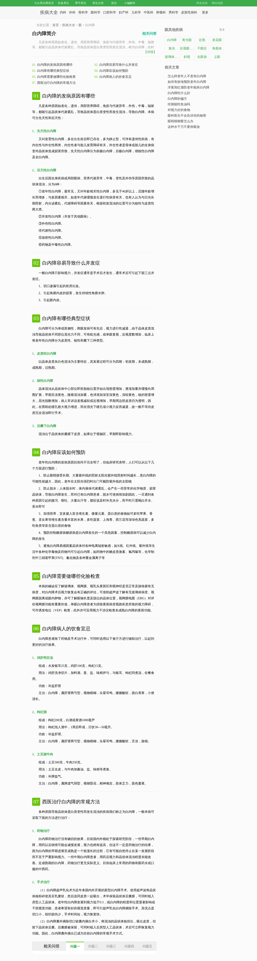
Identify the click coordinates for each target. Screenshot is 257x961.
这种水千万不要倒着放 (184, 126)
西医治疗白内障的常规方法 (56, 82)
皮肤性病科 (189, 12)
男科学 (173, 12)
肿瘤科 (161, 12)
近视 (202, 40)
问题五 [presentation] (147, 946)
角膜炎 (217, 48)
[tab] (75, 946)
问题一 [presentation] (75, 946)
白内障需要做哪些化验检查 (56, 76)
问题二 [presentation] (93, 946)
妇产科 (123, 12)
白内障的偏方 (177, 98)
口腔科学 (109, 12)
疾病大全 (49, 12)
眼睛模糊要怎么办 (180, 121)
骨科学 (83, 12)
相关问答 (149, 34)
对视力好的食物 (179, 110)
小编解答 (129, 3)
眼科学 (95, 12)
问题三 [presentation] (111, 946)
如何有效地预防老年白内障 (187, 81)
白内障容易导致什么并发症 (118, 64)
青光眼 (187, 40)
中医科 (148, 12)
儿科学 (136, 12)
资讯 (114, 3)
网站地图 (217, 3)
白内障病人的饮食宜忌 (115, 76)
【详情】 (150, 52)
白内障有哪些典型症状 (53, 70)
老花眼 (217, 40)
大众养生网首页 (44, 3)
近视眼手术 (187, 48)
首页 (55, 25)
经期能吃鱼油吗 (179, 104)
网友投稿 (202, 3)
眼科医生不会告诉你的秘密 (187, 115)
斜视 (187, 57)
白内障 (172, 40)
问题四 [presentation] (129, 946)
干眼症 (202, 48)
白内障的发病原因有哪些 (54, 64)
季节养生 (80, 3)
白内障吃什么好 (179, 93)
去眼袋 (202, 57)
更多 (222, 29)
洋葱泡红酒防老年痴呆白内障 (188, 87)
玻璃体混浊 (172, 57)
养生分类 (98, 3)
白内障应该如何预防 (113, 70)
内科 (63, 12)
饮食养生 (63, 3)
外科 (72, 12)
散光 (172, 48)
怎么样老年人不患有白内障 (187, 76)
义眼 (217, 57)
